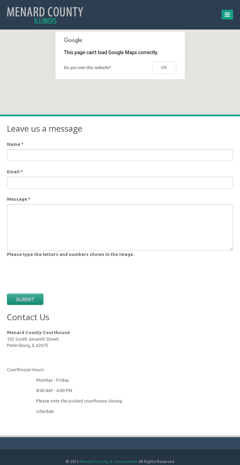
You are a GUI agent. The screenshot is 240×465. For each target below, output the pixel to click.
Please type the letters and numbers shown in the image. (70, 254)
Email (15, 171)
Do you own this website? (87, 67)
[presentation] (60, 273)
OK (164, 67)
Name (15, 144)
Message (19, 199)
